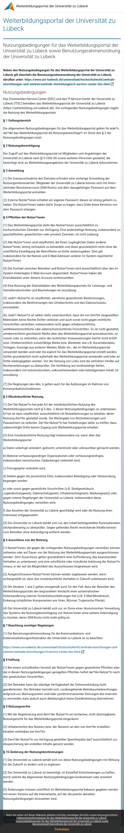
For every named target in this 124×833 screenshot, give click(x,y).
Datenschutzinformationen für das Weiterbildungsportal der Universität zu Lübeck (61, 818)
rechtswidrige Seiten (90, 366)
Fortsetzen (62, 829)
